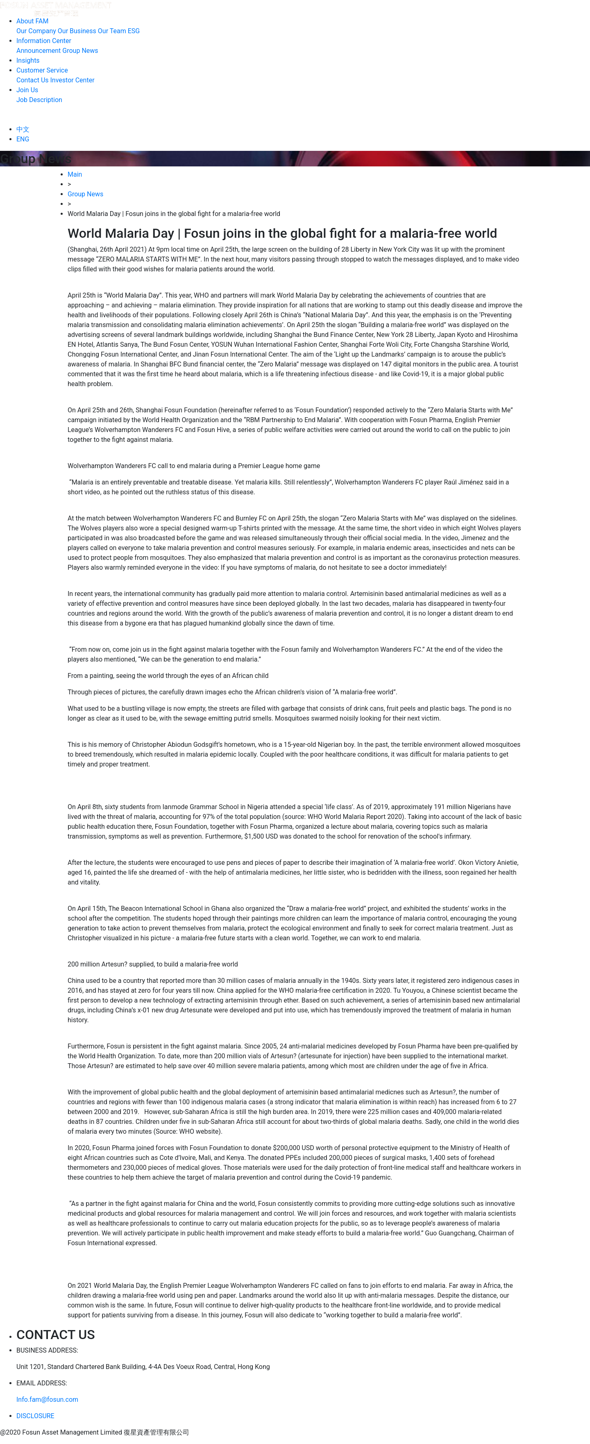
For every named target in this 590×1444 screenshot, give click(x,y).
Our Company (36, 31)
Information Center (43, 41)
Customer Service (42, 70)
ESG (134, 31)
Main (75, 174)
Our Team (112, 31)
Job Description (39, 100)
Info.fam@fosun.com (47, 1399)
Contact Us (32, 80)
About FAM (32, 21)
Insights (28, 60)
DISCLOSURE (35, 1416)
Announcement (38, 51)
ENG (22, 139)
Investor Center (72, 80)
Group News (80, 51)
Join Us (27, 90)
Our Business (77, 31)
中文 (23, 129)
